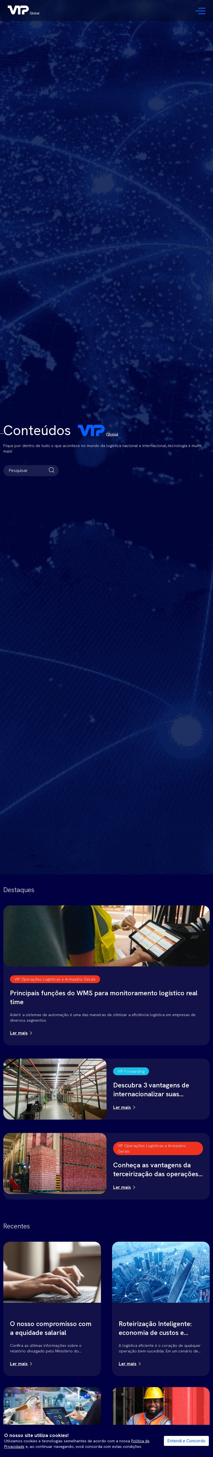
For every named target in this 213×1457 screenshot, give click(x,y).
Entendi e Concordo (186, 1441)
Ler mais (19, 1033)
